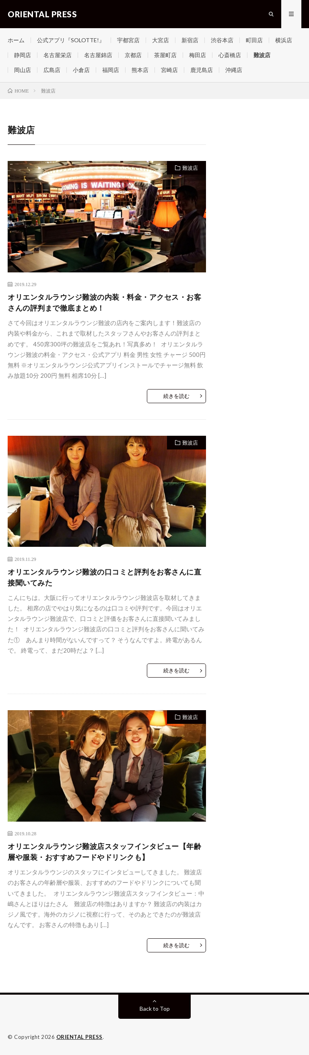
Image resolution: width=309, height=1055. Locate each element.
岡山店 (22, 69)
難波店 (261, 55)
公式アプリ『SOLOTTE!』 (71, 40)
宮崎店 (169, 69)
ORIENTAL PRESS (79, 1037)
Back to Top (155, 1008)
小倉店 (81, 69)
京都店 (133, 55)
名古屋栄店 (57, 55)
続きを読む (176, 396)
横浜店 (283, 40)
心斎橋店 (229, 55)
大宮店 (160, 40)
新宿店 (189, 40)
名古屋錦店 (98, 55)
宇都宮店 (128, 40)
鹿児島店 (201, 69)
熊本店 (140, 69)
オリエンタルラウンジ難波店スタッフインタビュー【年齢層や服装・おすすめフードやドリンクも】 (104, 851)
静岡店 (22, 55)
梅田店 (197, 55)
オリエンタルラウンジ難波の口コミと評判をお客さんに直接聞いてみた (104, 577)
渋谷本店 (222, 40)
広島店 (51, 69)
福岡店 (110, 69)
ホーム (16, 40)
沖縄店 (233, 69)
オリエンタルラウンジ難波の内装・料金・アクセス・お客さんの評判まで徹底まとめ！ (104, 302)
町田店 (254, 40)
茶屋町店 (165, 55)
